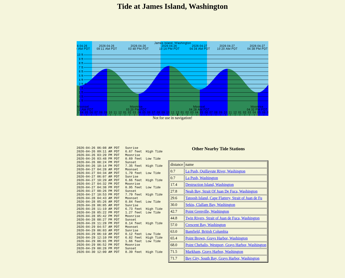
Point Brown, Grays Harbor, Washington (216, 238)
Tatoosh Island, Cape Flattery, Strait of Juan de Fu (223, 198)
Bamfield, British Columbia (206, 231)
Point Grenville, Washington (207, 211)
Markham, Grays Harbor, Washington (214, 252)
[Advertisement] (172, 26)
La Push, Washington (201, 178)
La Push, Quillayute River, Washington (215, 171)
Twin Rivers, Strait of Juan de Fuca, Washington (222, 218)
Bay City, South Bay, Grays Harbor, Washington (222, 258)
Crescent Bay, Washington (205, 225)
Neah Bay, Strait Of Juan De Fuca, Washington (221, 191)
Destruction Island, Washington (209, 185)
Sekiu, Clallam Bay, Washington (210, 205)
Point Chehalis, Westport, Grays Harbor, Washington (225, 245)
